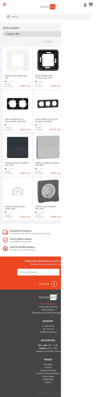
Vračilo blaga (48, 376)
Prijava (84, 4)
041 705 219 (48, 329)
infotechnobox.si (48, 332)
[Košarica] (90, 4)
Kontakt (48, 367)
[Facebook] (54, 284)
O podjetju (48, 364)
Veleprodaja (48, 379)
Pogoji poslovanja (48, 370)
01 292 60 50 (48, 326)
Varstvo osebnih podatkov (48, 373)
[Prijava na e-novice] (70, 272)
